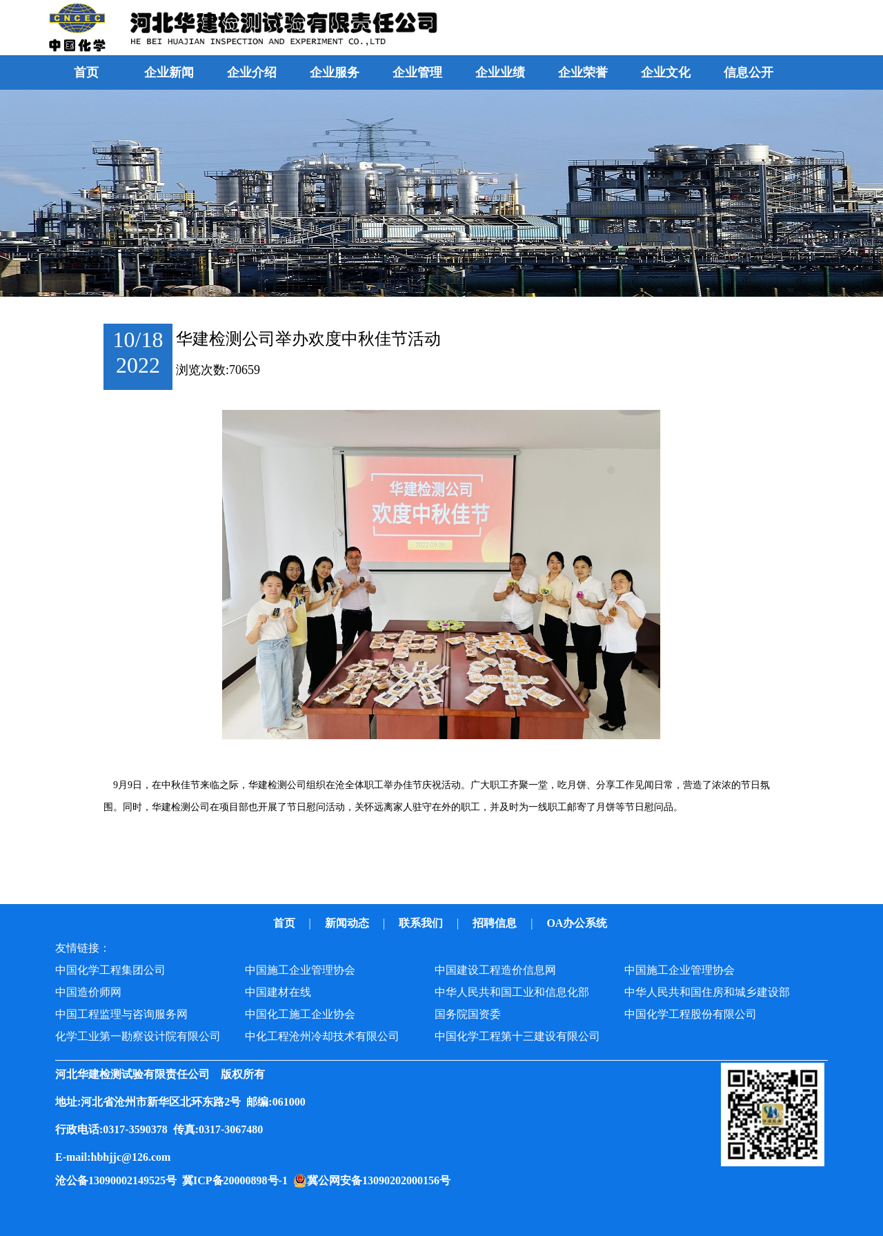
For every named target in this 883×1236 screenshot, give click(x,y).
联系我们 (422, 923)
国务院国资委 (468, 1014)
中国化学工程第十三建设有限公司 (517, 1036)
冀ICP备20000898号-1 (237, 1180)
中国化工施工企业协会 (300, 1014)
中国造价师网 (88, 992)
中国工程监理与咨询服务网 (121, 1014)
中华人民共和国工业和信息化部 (512, 992)
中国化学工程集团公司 (110, 970)
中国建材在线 (278, 992)
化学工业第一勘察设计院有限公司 (138, 1036)
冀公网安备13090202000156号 (381, 1180)
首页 (86, 72)
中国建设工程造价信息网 (495, 970)
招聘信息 (496, 923)
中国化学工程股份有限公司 (690, 1014)
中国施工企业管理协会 (300, 970)
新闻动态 (348, 923)
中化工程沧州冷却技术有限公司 (322, 1036)
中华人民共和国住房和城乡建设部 (707, 992)
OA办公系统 (578, 923)
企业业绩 (500, 72)
